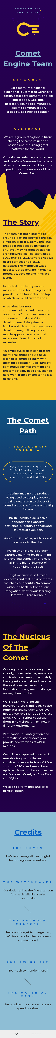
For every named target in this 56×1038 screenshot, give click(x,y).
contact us (28, 12)
